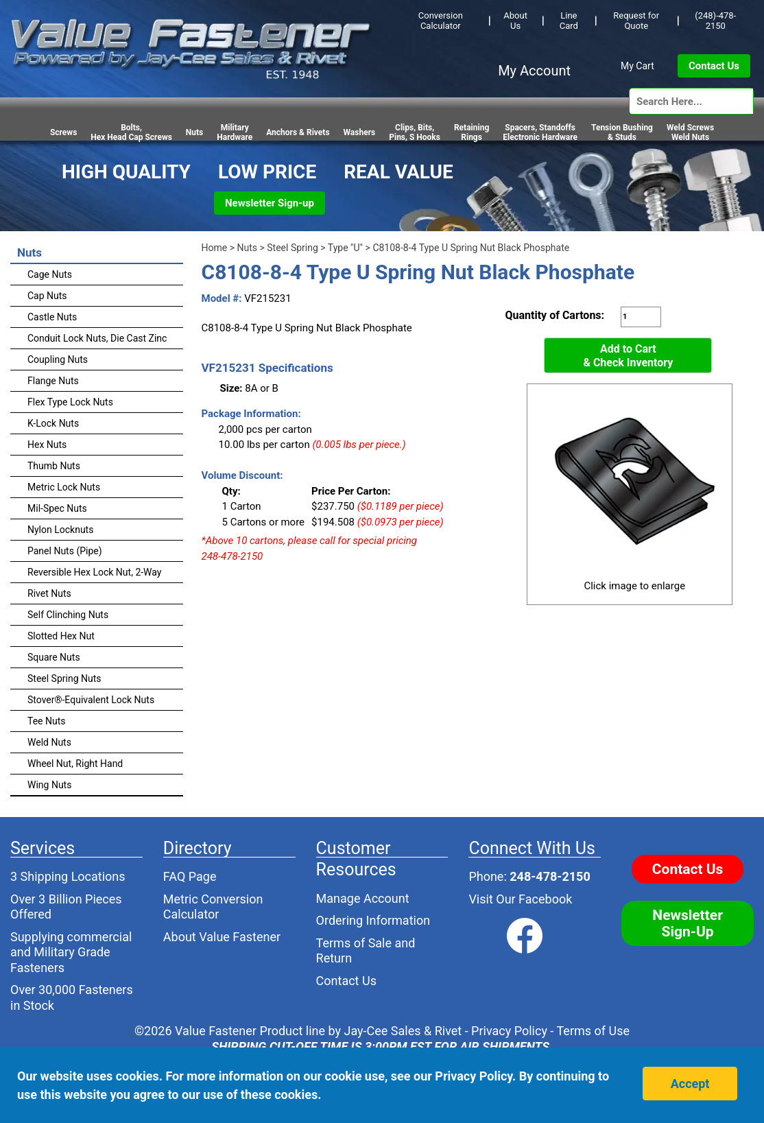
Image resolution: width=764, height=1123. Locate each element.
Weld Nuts (49, 742)
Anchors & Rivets (297, 132)
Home (215, 247)
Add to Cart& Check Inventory (628, 355)
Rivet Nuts (49, 593)
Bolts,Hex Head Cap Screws (131, 132)
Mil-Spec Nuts (57, 508)
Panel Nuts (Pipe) (64, 550)
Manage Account (362, 898)
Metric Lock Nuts (63, 487)
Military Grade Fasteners (60, 960)
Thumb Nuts (53, 465)
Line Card (569, 20)
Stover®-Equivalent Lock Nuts (90, 699)
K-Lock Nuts (53, 423)
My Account (534, 70)
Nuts (194, 132)
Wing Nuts (49, 784)
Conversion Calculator (440, 20)
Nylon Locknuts (60, 529)
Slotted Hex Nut (61, 635)
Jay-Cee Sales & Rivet (403, 1031)
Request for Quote (636, 20)
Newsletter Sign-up (269, 203)
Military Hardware (234, 132)
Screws (63, 132)
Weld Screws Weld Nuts (690, 132)
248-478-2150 (550, 876)
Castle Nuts (52, 316)
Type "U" (345, 247)
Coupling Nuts (57, 359)
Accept (690, 1083)
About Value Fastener (221, 937)
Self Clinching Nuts (67, 614)
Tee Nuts (46, 721)
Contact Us (714, 66)
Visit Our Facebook (520, 899)
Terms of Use (593, 1031)
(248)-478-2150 (715, 20)
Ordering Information (373, 920)
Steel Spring (292, 247)
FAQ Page (190, 876)
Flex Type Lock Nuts (70, 402)
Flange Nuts (53, 380)
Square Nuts (53, 657)
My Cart (637, 65)
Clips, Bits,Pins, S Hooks (414, 132)
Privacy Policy (509, 1031)
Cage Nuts (49, 274)
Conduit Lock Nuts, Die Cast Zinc (97, 338)
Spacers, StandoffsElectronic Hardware (540, 132)
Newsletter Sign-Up (687, 923)
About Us (515, 20)
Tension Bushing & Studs (622, 132)
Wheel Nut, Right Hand (75, 763)
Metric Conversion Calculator (213, 907)
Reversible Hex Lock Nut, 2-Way (94, 572)
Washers (360, 132)
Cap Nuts (47, 295)
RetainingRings (471, 132)
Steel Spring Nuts (64, 678)
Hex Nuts (47, 444)
